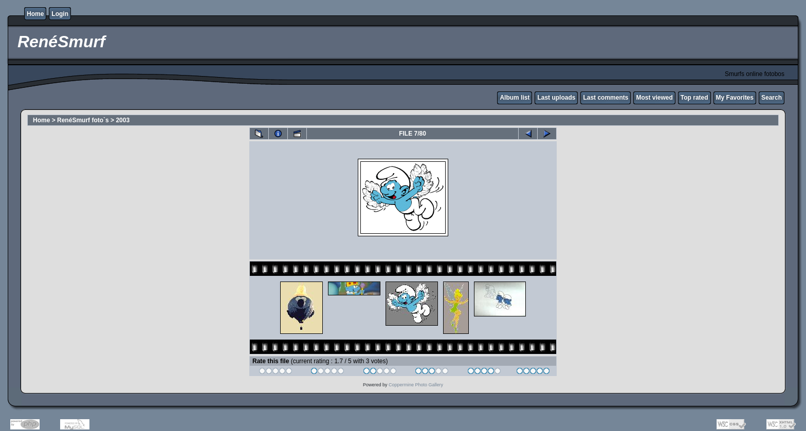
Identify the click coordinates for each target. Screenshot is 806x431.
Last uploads (556, 97)
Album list (514, 97)
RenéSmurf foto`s (83, 120)
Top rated (694, 97)
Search (771, 97)
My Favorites (735, 97)
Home (35, 13)
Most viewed (654, 97)
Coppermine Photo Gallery (416, 384)
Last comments (605, 97)
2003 (123, 120)
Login (59, 13)
